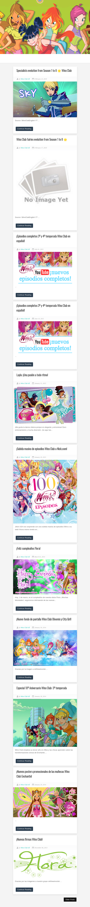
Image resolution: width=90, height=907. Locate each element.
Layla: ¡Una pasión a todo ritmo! (32, 375)
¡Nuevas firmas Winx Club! (29, 839)
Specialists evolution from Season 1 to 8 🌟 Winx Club (44, 70)
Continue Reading (24, 129)
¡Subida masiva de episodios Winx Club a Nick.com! (41, 449)
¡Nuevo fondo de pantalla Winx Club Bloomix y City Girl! (43, 619)
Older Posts (70, 899)
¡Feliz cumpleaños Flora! (28, 548)
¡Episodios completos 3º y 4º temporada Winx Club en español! (43, 238)
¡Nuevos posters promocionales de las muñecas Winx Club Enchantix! (42, 773)
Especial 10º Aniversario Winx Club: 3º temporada (41, 688)
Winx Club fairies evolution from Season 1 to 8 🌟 (41, 139)
